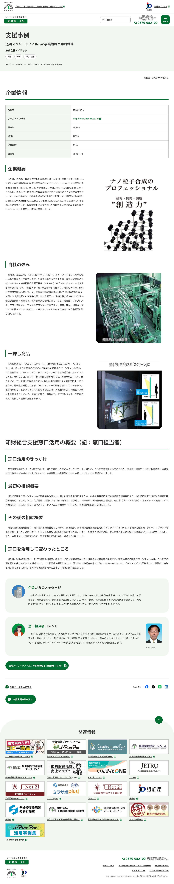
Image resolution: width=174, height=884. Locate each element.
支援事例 (19, 64)
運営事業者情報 (162, 865)
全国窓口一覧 (108, 865)
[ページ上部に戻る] (159, 720)
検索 (127, 19)
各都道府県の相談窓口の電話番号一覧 (135, 865)
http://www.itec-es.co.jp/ (87, 119)
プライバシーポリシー (159, 870)
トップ (7, 64)
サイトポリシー (138, 870)
